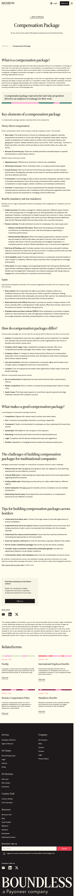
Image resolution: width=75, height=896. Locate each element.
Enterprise (5, 787)
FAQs (40, 744)
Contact (41, 751)
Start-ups (5, 779)
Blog (3, 818)
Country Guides (7, 799)
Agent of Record (7, 744)
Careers (41, 747)
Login (40, 755)
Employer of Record (9, 740)
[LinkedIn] (10, 867)
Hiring (4, 767)
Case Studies (6, 822)
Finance (4, 763)
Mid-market (6, 783)
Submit (64, 849)
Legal (3, 759)
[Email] (3, 867)
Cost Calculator (7, 803)
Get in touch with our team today (13, 565)
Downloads (5, 833)
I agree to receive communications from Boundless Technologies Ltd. (31, 853)
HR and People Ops (8, 756)
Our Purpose (42, 740)
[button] (71, 3)
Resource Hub (7, 815)
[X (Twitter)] (16, 867)
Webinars (5, 826)
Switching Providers (8, 837)
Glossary (5, 46)
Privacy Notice (43, 759)
